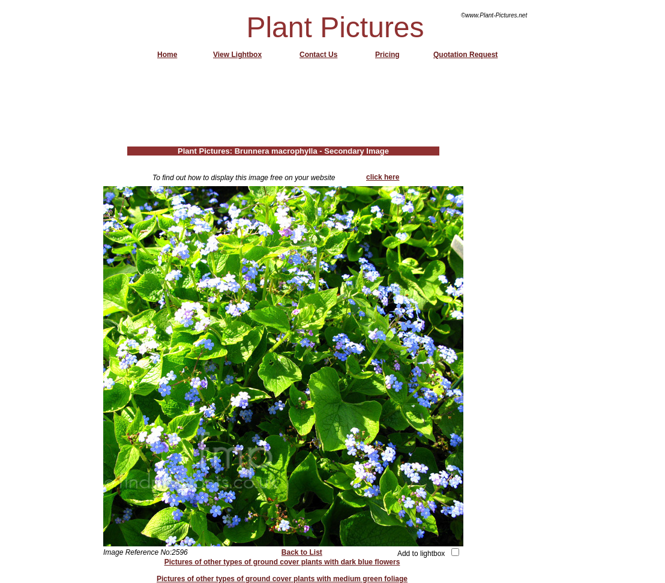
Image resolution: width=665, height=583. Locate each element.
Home (167, 54)
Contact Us (318, 54)
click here (382, 177)
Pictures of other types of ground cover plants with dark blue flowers (282, 562)
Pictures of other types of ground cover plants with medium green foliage (282, 579)
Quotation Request (465, 54)
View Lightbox (237, 54)
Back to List (301, 552)
